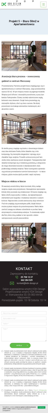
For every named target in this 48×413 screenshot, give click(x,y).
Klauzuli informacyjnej (39, 390)
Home (2, 59)
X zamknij (41, 407)
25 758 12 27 (27, 277)
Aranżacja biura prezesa (13, 76)
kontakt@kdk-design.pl (27, 283)
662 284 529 (26, 280)
